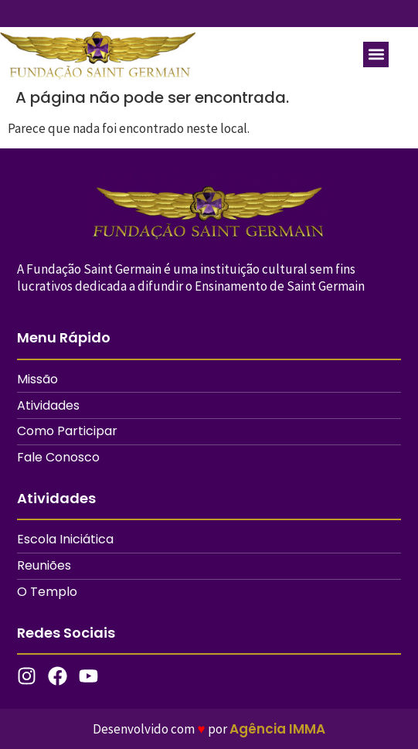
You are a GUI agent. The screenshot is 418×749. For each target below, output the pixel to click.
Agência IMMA (277, 729)
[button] (376, 54)
